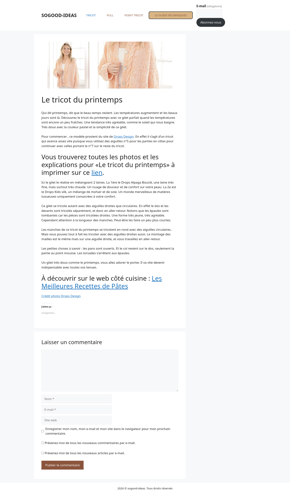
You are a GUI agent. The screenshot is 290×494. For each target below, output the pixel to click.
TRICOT (91, 15)
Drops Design (124, 136)
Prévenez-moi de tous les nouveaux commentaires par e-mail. (90, 443)
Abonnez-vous (210, 22)
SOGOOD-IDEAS (59, 15)
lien (96, 172)
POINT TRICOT (133, 15)
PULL (110, 15)
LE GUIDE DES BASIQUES (171, 15)
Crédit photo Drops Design (61, 296)
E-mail (209, 6)
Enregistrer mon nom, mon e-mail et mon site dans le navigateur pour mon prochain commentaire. (107, 431)
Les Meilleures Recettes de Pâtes (101, 282)
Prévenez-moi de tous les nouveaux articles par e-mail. (85, 453)
